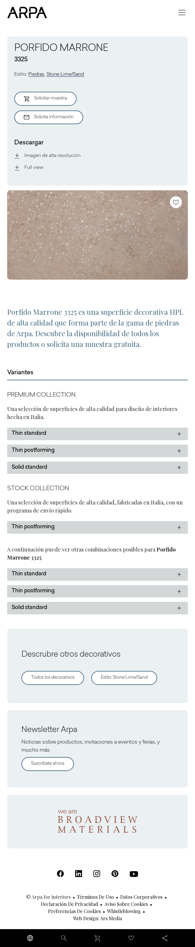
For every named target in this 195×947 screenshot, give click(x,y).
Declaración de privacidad (69, 904)
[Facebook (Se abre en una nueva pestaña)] (60, 874)
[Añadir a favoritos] (176, 202)
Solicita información (49, 117)
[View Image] (97, 235)
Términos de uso (95, 897)
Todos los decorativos (53, 677)
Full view (29, 167)
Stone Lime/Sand (65, 74)
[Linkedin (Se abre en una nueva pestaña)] (78, 874)
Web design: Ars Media (97, 918)
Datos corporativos (141, 897)
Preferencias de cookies (74, 911)
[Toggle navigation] (182, 12)
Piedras (36, 74)
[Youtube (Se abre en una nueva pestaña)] (134, 874)
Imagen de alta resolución (47, 155)
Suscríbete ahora (47, 763)
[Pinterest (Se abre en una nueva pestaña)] (115, 874)
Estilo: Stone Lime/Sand (124, 677)
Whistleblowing (124, 911)
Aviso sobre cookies (126, 904)
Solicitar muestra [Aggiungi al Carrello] (45, 99)
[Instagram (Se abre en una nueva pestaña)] (97, 874)
